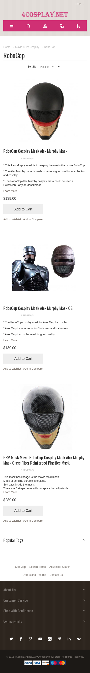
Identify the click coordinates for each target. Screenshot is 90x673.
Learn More (10, 191)
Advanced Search (59, 566)
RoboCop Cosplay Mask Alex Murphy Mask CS (38, 308)
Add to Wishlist (12, 219)
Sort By (32, 66)
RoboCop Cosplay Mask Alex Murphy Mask (35, 151)
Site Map (20, 566)
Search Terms (37, 566)
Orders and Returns (34, 574)
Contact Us (56, 574)
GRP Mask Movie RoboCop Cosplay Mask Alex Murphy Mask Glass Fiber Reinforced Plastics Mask (43, 460)
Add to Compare (32, 219)
